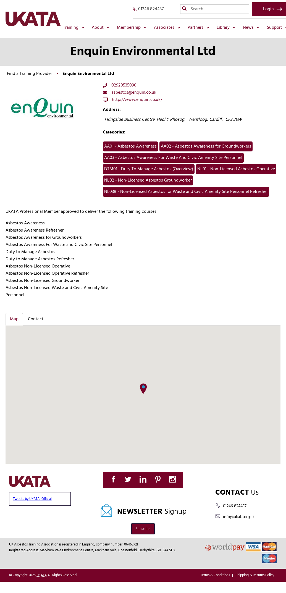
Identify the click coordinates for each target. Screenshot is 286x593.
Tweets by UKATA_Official (32, 499)
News (251, 27)
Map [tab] (14, 319)
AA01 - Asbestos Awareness (130, 146)
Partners (198, 27)
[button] (143, 389)
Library (226, 27)
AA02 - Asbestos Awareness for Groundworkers (206, 146)
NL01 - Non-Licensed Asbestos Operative (236, 169)
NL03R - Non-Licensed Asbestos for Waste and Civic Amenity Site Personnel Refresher (186, 191)
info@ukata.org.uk (238, 517)
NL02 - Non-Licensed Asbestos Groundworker (148, 180)
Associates (167, 27)
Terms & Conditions (215, 575)
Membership (132, 27)
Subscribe (143, 529)
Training (74, 27)
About (101, 27)
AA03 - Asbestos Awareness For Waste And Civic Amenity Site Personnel (173, 157)
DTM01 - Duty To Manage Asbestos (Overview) (148, 169)
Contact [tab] (35, 319)
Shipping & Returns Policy (254, 575)
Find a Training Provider (29, 73)
